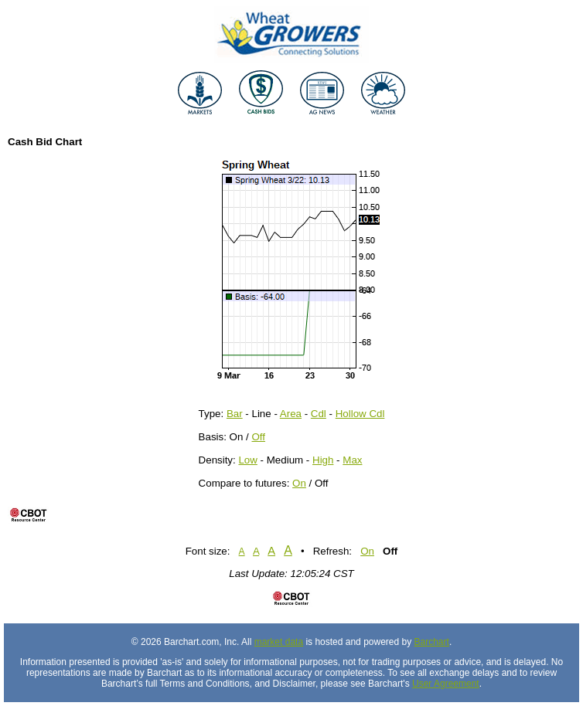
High (322, 460)
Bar (235, 413)
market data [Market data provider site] (278, 641)
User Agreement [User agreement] (445, 683)
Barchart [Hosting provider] (431, 641)
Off (258, 437)
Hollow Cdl (360, 413)
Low (247, 460)
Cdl (318, 413)
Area (291, 413)
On (299, 483)
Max (352, 460)
